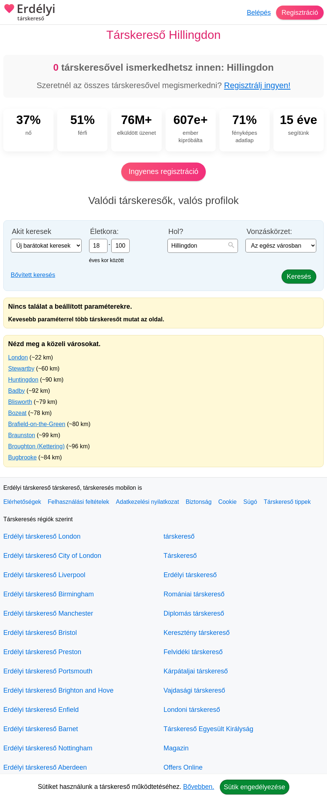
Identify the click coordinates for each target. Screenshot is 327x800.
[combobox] (202, 246)
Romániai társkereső (194, 594)
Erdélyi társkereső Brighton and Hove (58, 690)
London (18, 357)
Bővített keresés (33, 274)
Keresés (299, 276)
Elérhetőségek (22, 502)
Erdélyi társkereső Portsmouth (47, 671)
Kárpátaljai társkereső (196, 671)
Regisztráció (300, 12)
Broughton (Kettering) (36, 446)
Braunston (21, 435)
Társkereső (180, 555)
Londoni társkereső (192, 709)
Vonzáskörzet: (269, 231)
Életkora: (104, 231)
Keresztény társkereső (197, 632)
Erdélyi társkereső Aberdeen (45, 767)
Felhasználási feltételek (78, 502)
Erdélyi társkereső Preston (42, 652)
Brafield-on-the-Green (36, 424)
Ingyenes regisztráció (163, 171)
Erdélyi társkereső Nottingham (47, 748)
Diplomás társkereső (194, 613)
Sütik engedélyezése (254, 787)
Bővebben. (198, 786)
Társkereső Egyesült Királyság (208, 729)
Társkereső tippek (287, 502)
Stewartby (21, 368)
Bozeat (17, 413)
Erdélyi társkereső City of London (52, 555)
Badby (16, 391)
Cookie (227, 502)
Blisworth (20, 402)
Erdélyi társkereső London (42, 536)
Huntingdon (23, 379)
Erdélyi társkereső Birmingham (48, 594)
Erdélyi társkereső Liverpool (44, 575)
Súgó (250, 502)
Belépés (259, 12)
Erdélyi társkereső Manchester (48, 613)
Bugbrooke (22, 457)
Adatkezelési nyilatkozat (147, 502)
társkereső (179, 536)
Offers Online (183, 767)
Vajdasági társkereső (194, 690)
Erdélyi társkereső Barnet (40, 729)
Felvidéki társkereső (193, 652)
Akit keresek (31, 231)
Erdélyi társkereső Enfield (41, 709)
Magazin (176, 748)
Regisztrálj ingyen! (257, 85)
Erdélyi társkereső (190, 575)
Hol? (175, 231)
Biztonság (198, 502)
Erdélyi (29, 13)
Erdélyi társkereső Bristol (40, 632)
